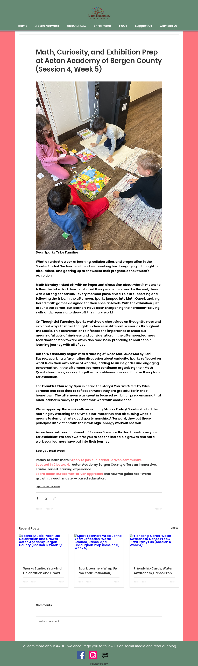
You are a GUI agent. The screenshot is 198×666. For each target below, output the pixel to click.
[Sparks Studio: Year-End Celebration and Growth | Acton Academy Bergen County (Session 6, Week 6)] (43, 548)
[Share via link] (54, 498)
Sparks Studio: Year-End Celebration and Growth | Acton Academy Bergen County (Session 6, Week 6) (43, 570)
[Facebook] (81, 655)
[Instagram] (93, 655)
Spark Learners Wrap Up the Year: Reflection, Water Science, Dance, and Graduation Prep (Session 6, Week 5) (98, 570)
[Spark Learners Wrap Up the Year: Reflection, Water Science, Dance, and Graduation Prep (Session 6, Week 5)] (99, 548)
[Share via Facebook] (37, 498)
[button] (48, 26)
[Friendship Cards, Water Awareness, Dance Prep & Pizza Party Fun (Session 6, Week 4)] (154, 548)
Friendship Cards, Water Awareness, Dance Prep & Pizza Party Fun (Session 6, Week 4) (154, 570)
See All (175, 528)
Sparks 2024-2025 (48, 486)
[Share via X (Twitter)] (45, 498)
